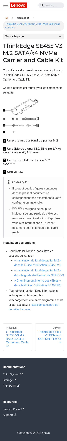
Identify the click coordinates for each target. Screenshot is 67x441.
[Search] (51, 5)
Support (9, 414)
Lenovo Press (13, 409)
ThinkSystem (13, 374)
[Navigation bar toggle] (5, 5)
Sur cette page (14, 36)
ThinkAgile (11, 385)
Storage (9, 380)
